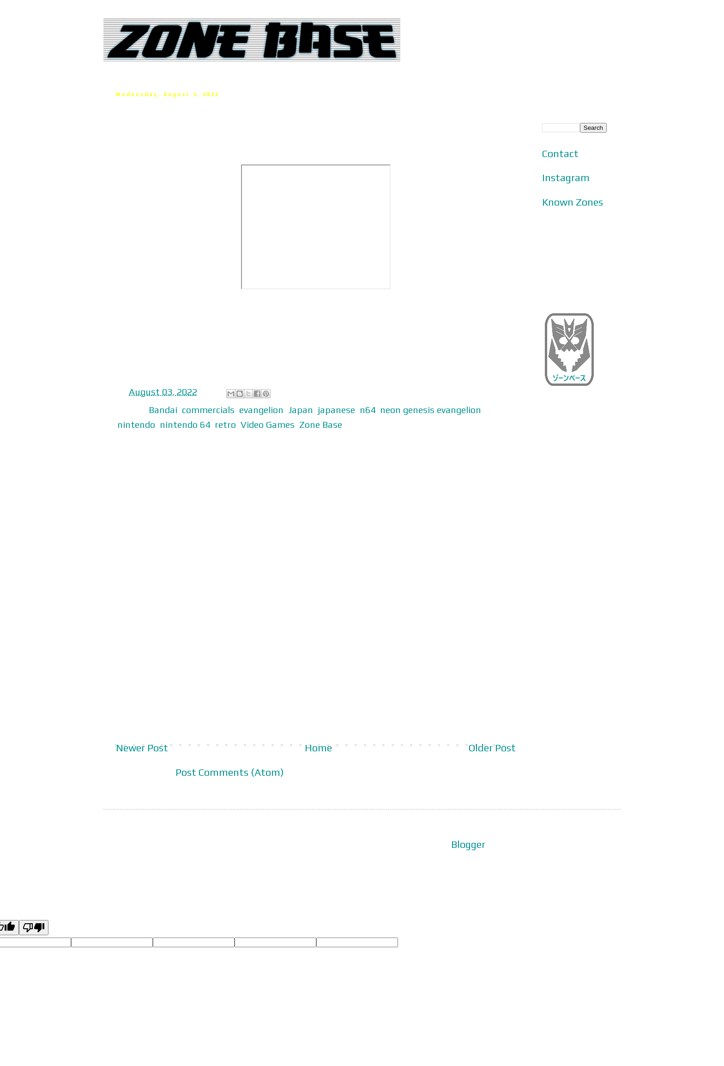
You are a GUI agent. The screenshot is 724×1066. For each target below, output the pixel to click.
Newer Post (142, 748)
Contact (560, 153)
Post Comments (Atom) (229, 772)
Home (318, 748)
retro (225, 424)
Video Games (268, 424)
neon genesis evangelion (430, 409)
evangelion (261, 409)
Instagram (566, 177)
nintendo (136, 424)
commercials (208, 409)
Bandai (163, 409)
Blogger (468, 844)
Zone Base (320, 424)
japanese (336, 409)
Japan (300, 409)
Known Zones (572, 202)
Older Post (492, 748)
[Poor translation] (33, 927)
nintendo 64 (185, 424)
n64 (367, 409)
